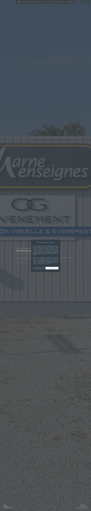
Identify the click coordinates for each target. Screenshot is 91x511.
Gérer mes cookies (39, 268)
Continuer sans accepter (47, 264)
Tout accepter (52, 268)
